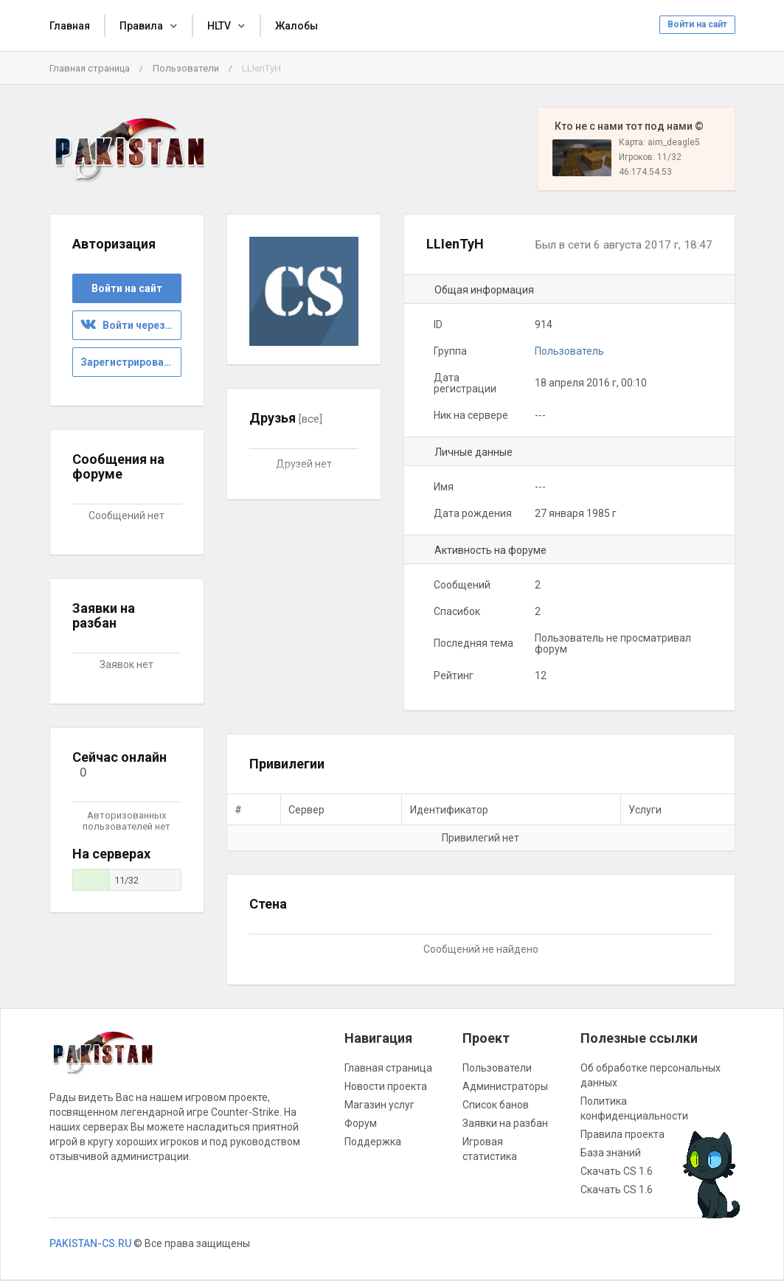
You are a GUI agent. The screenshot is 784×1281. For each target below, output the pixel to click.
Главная (69, 26)
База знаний (610, 1153)
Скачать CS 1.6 (616, 1171)
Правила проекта (622, 1134)
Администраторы (505, 1086)
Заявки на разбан (505, 1123)
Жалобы (296, 26)
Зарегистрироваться (130, 362)
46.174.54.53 (645, 172)
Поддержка (372, 1142)
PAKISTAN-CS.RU (90, 1243)
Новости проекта (385, 1086)
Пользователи (186, 68)
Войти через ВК (130, 325)
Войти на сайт (697, 24)
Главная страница (89, 68)
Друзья (285, 418)
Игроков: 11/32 (650, 157)
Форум (360, 1123)
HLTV (219, 26)
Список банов (495, 1105)
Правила (141, 26)
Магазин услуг (379, 1105)
